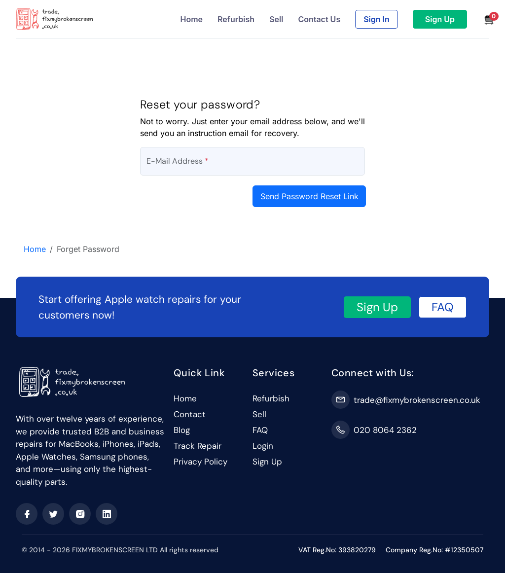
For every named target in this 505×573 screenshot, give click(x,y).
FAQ (443, 307)
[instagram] (80, 514)
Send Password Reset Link (309, 196)
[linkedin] (106, 514)
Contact (190, 414)
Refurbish (235, 19)
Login (262, 445)
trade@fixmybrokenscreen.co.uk (417, 399)
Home (191, 19)
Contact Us (319, 19)
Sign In (376, 19)
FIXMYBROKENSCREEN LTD (115, 549)
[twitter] (53, 514)
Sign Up (440, 19)
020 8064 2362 (385, 430)
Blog (182, 430)
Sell (276, 19)
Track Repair (197, 445)
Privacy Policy (200, 461)
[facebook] (26, 514)
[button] (485, 19)
